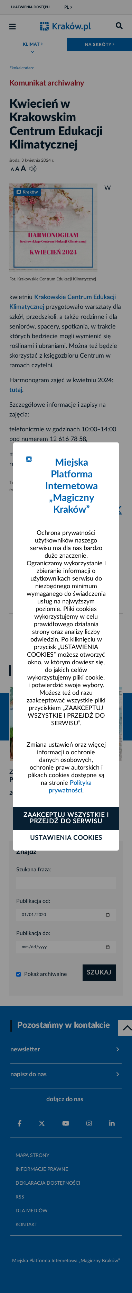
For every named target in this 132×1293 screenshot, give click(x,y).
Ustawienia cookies (66, 838)
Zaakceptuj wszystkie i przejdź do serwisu (66, 818)
